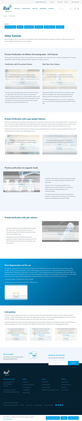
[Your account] (75, 8)
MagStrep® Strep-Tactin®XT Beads (50, 390)
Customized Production (28, 384)
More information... (8, 418)
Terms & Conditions (48, 405)
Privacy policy (30, 180)
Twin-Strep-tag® (46, 387)
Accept (22, 82)
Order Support (26, 390)
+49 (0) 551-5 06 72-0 (10, 390)
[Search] (70, 8)
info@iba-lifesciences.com (13, 392)
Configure (64, 418)
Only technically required (53, 418)
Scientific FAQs (26, 392)
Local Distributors (27, 387)
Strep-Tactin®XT (46, 384)
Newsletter (64, 387)
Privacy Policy (29, 405)
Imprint (22, 405)
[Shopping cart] (77, 8)
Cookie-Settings (38, 405)
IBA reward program (66, 384)
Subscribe (73, 363)
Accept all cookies (73, 418)
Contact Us (25, 382)
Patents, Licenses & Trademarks (10, 405)
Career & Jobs (64, 382)
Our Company (64, 390)
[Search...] (64, 8)
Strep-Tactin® (45, 382)
